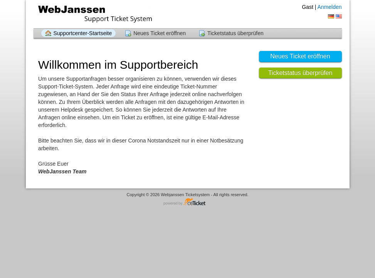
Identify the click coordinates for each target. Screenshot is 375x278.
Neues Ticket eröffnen (159, 33)
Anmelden (329, 7)
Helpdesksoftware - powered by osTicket (187, 202)
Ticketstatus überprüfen (235, 33)
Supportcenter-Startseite (83, 33)
